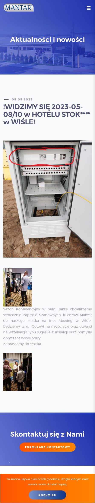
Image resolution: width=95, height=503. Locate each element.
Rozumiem (47, 495)
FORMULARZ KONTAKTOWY (47, 447)
